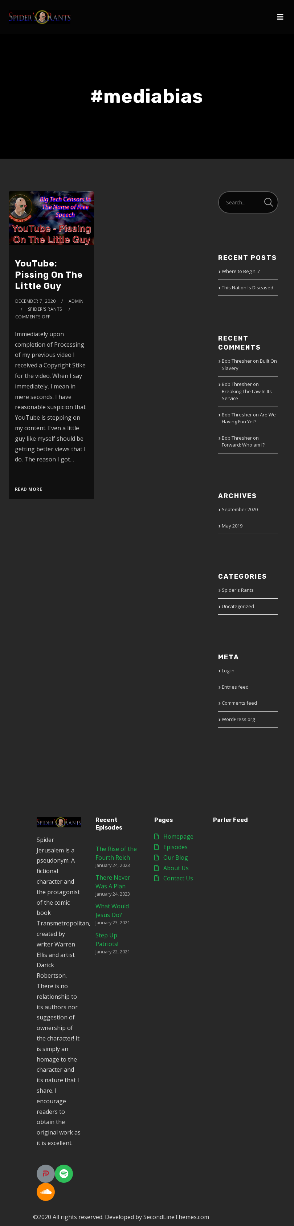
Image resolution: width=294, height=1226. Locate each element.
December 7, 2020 (35, 301)
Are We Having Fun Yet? (249, 418)
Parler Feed (230, 819)
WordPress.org (238, 719)
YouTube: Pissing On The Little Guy (49, 274)
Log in (228, 670)
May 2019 (232, 525)
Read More (28, 489)
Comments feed (239, 703)
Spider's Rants (238, 590)
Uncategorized (238, 606)
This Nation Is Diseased (247, 287)
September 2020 (240, 509)
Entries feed (235, 687)
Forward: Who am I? (243, 444)
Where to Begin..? (241, 271)
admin (76, 301)
